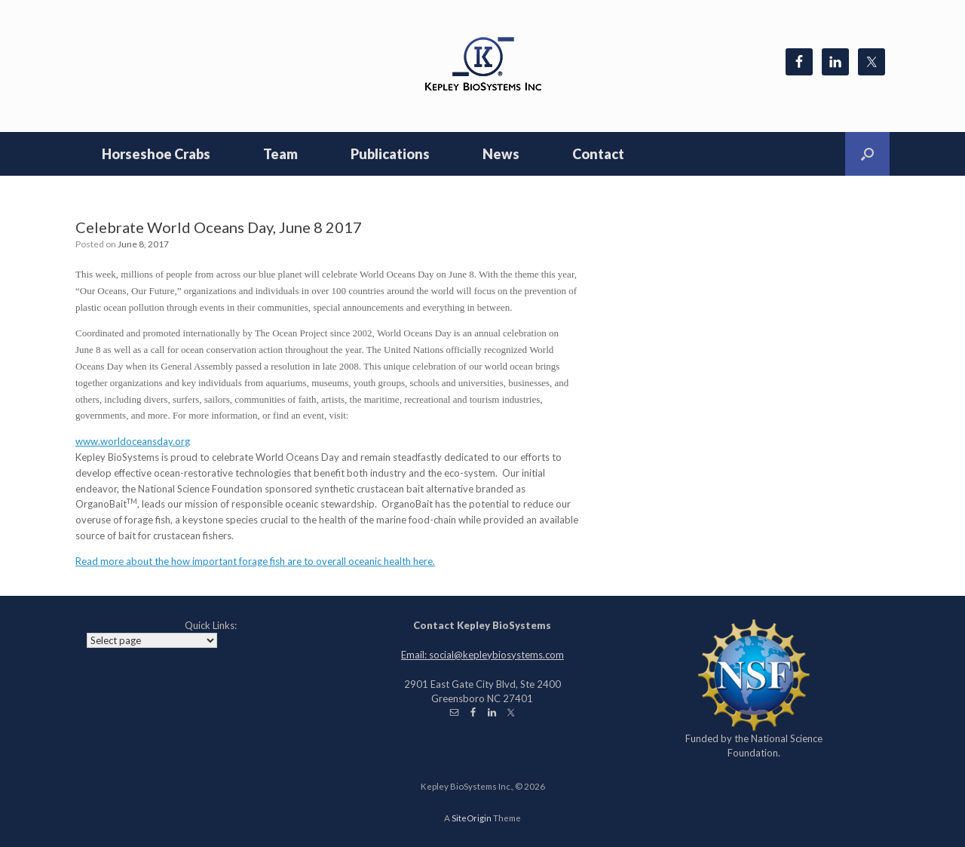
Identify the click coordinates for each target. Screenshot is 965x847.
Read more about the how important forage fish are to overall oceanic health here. (255, 561)
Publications (390, 154)
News (500, 154)
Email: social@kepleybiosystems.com (482, 655)
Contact (598, 154)
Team (280, 154)
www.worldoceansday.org (132, 441)
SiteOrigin (472, 818)
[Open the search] (867, 154)
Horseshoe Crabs (156, 154)
